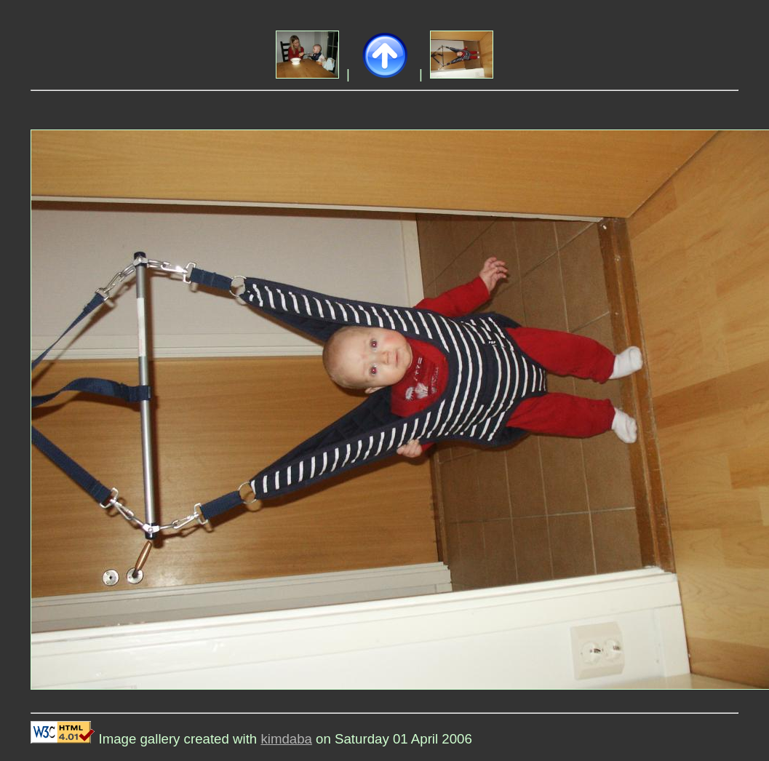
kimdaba (286, 738)
